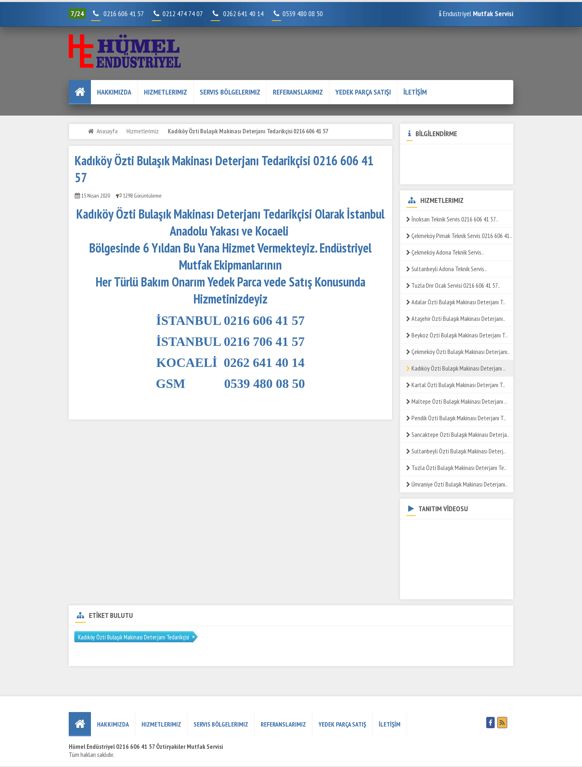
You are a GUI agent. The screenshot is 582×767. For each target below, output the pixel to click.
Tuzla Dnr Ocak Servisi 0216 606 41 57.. (453, 285)
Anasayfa (107, 131)
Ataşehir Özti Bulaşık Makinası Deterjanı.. (455, 318)
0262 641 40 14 (246, 13)
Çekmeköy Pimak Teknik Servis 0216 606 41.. (459, 236)
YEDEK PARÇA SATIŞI (363, 92)
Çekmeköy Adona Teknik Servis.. (445, 252)
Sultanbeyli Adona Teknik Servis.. (446, 269)
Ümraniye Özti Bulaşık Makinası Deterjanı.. (457, 484)
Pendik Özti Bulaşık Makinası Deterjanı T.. (456, 418)
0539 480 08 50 (298, 13)
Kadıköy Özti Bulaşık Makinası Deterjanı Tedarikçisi (133, 637)
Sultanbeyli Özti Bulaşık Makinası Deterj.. (456, 451)
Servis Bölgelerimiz (230, 92)
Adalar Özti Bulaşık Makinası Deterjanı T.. (456, 302)
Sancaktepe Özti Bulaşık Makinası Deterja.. (457, 434)
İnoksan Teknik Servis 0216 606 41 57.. (452, 219)
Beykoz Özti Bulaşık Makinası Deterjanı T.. (457, 335)
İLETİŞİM (415, 92)
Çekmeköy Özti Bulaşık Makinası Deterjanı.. (458, 352)
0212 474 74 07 (178, 13)
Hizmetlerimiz (165, 92)
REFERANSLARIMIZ (298, 92)
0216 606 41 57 (122, 13)
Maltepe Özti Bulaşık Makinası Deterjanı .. (456, 401)
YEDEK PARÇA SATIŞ (342, 724)
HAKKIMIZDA (114, 92)
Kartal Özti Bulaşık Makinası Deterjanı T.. (455, 385)
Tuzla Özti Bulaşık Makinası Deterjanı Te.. (456, 468)
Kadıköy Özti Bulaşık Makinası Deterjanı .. (456, 368)
